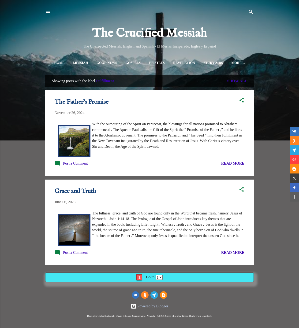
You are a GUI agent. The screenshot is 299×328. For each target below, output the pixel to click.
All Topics (238, 63)
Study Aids (210, 63)
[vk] (135, 295)
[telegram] (154, 295)
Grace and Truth (75, 192)
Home (56, 63)
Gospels (130, 63)
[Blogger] (163, 295)
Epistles (154, 63)
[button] (241, 102)
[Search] (251, 13)
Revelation (181, 63)
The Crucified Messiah (149, 33)
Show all (237, 82)
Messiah (77, 63)
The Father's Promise (81, 103)
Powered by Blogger (149, 306)
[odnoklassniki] (145, 295)
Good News (103, 63)
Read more (232, 164)
